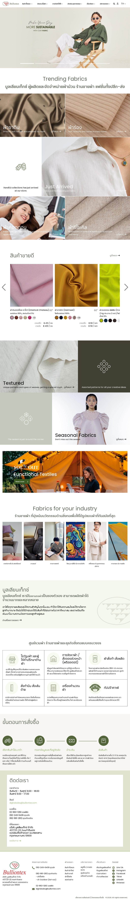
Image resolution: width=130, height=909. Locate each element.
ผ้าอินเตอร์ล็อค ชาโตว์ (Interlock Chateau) (26, 311)
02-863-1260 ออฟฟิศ (21, 815)
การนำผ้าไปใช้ (57, 4)
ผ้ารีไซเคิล (68, 879)
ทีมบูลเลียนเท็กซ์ (102, 873)
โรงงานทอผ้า (37, 596)
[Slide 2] (42, 63)
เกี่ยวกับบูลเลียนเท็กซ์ (103, 870)
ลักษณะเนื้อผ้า (42, 4)
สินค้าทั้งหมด (27, 4)
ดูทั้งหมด (56, 131)
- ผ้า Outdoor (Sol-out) (46, 882)
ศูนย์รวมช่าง (85, 875)
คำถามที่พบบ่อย (102, 879)
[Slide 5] (88, 63)
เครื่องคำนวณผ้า (87, 878)
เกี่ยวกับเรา (91, 4)
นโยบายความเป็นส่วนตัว (82, 900)
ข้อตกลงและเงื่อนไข (98, 900)
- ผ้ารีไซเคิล (40, 879)
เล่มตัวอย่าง (69, 882)
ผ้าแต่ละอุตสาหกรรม (75, 4)
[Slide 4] (72, 63)
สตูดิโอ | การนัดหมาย (86, 871)
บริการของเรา (105, 4)
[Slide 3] (57, 63)
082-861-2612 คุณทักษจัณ (23, 822)
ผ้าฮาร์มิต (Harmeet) (66, 310)
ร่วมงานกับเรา (101, 876)
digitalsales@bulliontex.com (25, 805)
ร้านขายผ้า (85, 86)
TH (123, 3)
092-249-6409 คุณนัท (21, 818)
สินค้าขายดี (69, 876)
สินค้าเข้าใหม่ (69, 873)
